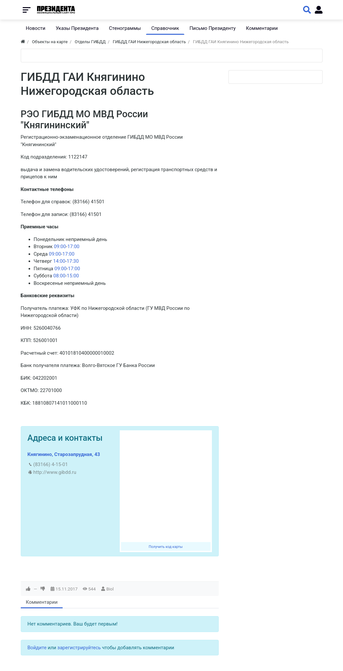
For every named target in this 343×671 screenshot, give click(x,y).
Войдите (37, 648)
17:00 (73, 246)
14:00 (59, 261)
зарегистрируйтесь (79, 648)
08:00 (59, 276)
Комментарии (42, 602)
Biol (110, 588)
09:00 (60, 246)
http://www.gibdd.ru (54, 472)
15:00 (73, 276)
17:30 (73, 261)
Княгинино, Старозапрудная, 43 (64, 454)
